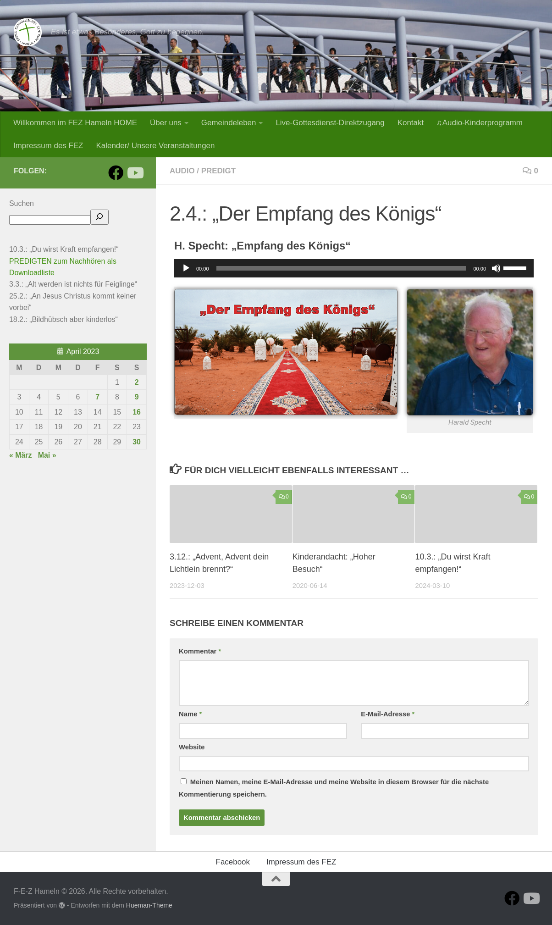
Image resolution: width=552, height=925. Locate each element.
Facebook (233, 862)
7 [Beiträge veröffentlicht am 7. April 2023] (97, 397)
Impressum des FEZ (48, 145)
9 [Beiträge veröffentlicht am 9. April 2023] (137, 397)
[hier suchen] (99, 217)
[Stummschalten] (496, 268)
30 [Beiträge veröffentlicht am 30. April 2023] (136, 442)
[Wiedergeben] (186, 268)
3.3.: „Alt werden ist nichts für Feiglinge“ (73, 284)
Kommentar (200, 651)
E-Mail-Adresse (387, 714)
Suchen (21, 203)
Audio (182, 170)
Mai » (47, 455)
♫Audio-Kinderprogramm (479, 122)
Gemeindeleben (228, 122)
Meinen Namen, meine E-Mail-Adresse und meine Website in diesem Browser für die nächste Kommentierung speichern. (334, 788)
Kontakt (410, 122)
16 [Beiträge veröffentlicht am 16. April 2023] (136, 412)
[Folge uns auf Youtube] (134, 172)
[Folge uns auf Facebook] (115, 172)
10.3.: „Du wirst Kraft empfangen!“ (63, 249)
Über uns (166, 122)
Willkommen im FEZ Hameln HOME (75, 122)
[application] (354, 268)
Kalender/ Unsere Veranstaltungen (155, 145)
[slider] (341, 268)
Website (192, 747)
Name (190, 714)
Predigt (218, 170)
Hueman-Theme (149, 905)
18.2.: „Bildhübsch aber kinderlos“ (63, 319)
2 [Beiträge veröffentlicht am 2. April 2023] (137, 382)
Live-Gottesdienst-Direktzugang (330, 122)
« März (20, 455)
